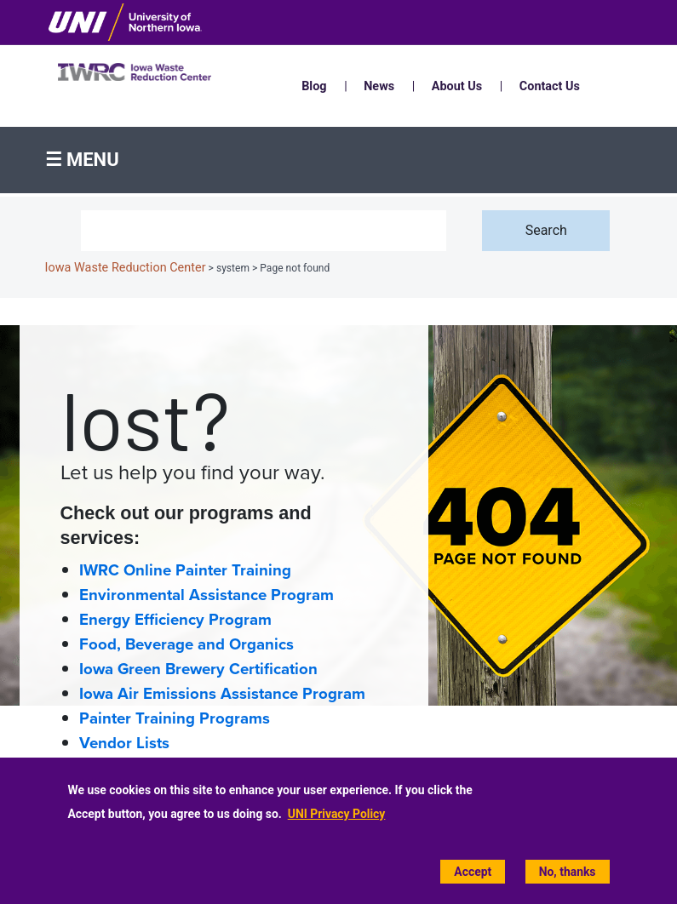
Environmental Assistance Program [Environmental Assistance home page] (206, 595)
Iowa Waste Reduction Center (125, 267)
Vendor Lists (124, 743)
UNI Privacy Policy (337, 814)
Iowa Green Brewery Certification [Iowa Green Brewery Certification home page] (198, 669)
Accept (472, 871)
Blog (313, 86)
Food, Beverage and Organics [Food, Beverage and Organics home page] (186, 644)
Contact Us (549, 86)
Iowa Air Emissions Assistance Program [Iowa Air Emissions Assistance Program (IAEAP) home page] (222, 693)
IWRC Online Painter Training (185, 570)
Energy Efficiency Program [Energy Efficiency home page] (175, 619)
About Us (457, 86)
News (379, 86)
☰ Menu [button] (82, 159)
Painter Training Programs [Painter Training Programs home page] (174, 718)
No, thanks (567, 871)
